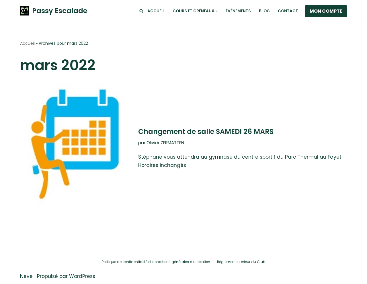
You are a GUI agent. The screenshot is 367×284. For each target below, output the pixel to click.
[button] (217, 11)
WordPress (82, 276)
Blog (264, 11)
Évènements (238, 11)
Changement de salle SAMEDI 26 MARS (206, 131)
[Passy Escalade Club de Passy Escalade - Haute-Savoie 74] (53, 11)
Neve (26, 276)
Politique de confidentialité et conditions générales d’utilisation (156, 262)
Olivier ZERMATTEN (165, 143)
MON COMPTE (326, 11)
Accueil (156, 11)
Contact (288, 11)
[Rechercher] (141, 11)
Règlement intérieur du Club (241, 262)
